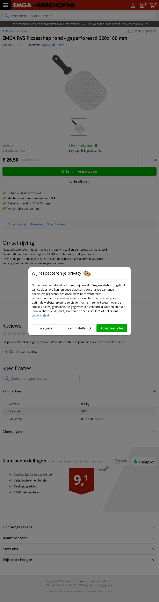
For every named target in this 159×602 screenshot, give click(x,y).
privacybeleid (40, 315)
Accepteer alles (111, 328)
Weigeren (47, 328)
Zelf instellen (79, 328)
